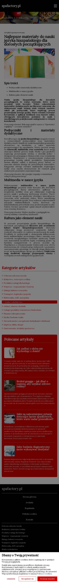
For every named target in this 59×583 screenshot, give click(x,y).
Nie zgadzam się (27, 579)
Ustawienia (11, 579)
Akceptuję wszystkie (47, 579)
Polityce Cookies (44, 573)
